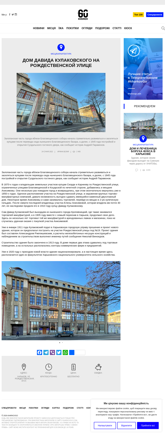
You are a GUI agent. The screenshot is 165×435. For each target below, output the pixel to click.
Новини (38, 28)
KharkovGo (82, 14)
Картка (56, 408)
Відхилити (126, 425)
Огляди (87, 28)
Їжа (61, 28)
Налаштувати (105, 425)
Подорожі (102, 28)
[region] (126, 415)
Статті (117, 28)
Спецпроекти (154, 14)
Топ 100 (138, 14)
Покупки (72, 28)
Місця (51, 28)
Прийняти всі (148, 425)
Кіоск (128, 28)
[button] (117, 300)
